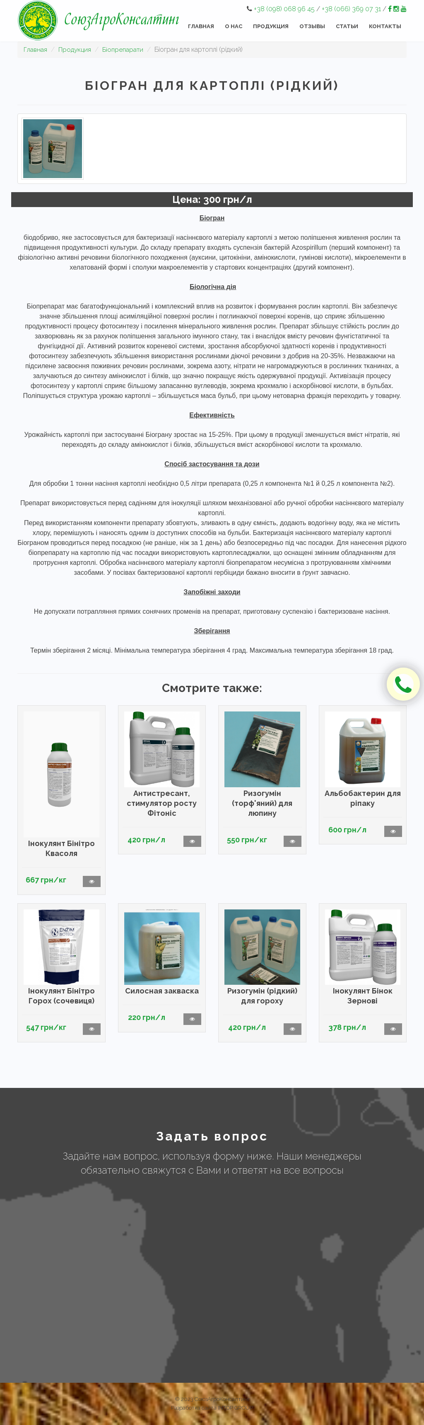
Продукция (271, 26)
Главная (201, 26)
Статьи (347, 26)
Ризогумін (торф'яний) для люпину (262, 803)
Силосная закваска (162, 990)
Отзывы (312, 26)
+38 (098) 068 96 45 (284, 9)
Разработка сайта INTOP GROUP (212, 1408)
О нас (233, 26)
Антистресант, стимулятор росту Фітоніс (162, 803)
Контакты (385, 26)
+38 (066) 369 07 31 (351, 9)
